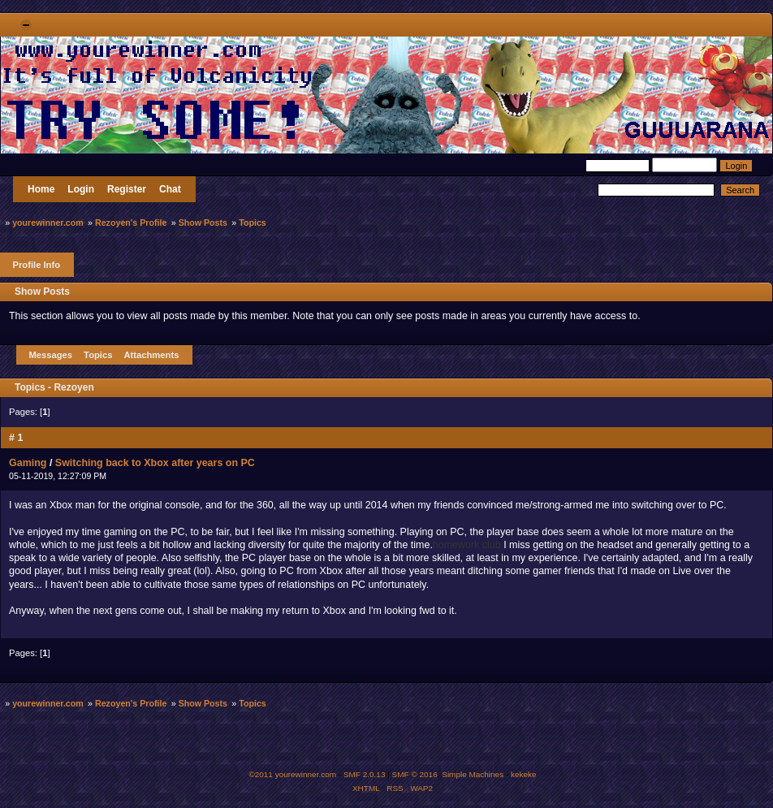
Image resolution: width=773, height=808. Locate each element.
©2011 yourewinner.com (292, 774)
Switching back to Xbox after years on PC (155, 463)
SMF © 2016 (415, 774)
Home (41, 189)
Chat (170, 189)
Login (80, 189)
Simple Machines (472, 774)
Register (126, 189)
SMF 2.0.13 (364, 774)
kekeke (524, 774)
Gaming (27, 463)
